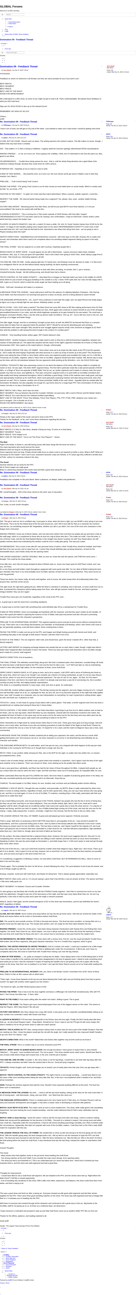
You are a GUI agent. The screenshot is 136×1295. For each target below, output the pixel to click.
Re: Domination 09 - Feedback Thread (18, 121)
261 (112, 70)
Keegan (108, 410)
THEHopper (110, 121)
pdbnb (108, 134)
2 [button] (4, 60)
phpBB (10, 1280)
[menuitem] (13, 22)
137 (111, 917)
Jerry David (110, 66)
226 (111, 136)
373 (111, 412)
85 (111, 124)
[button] (4, 62)
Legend (108, 914)
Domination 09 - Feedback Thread (16, 39)
